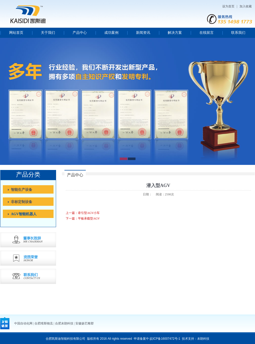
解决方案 (175, 33)
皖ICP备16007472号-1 (165, 338)
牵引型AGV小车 (89, 213)
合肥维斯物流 (44, 323)
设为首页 (228, 6)
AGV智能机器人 (24, 214)
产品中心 (80, 33)
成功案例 (111, 33)
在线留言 (206, 33)
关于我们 (48, 33)
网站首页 (16, 33)
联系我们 (238, 33)
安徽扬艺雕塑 (84, 323)
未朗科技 (203, 338)
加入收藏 (246, 6)
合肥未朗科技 (64, 323)
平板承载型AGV (89, 218)
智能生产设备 (21, 190)
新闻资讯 (143, 33)
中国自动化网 (23, 323)
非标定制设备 (21, 202)
